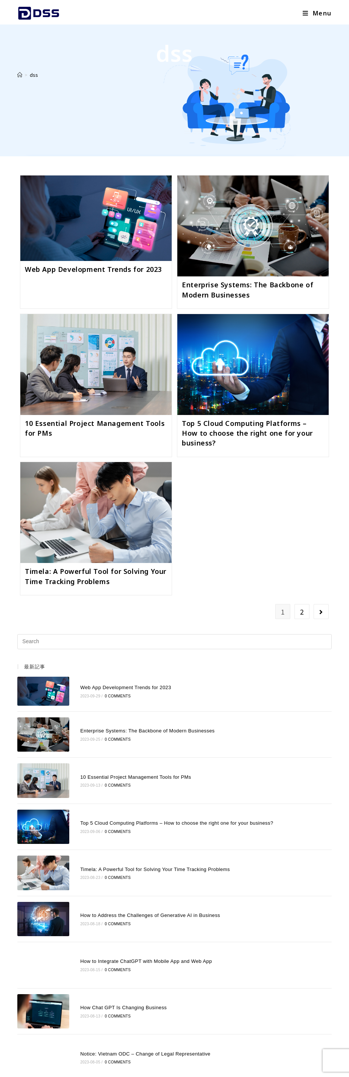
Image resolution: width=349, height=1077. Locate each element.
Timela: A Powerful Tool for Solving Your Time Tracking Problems (141, 834)
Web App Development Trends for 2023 (93, 269)
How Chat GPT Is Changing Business (110, 949)
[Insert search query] (174, 641)
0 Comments (104, 693)
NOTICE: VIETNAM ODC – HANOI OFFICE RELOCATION (134, 1026)
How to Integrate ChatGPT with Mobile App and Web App (132, 911)
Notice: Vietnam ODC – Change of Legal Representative (132, 987)
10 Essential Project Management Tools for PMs (122, 758)
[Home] (19, 74)
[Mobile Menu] (317, 13)
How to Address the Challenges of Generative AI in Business (137, 873)
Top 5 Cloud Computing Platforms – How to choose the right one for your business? (247, 433)
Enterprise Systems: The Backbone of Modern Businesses (134, 720)
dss (34, 74)
